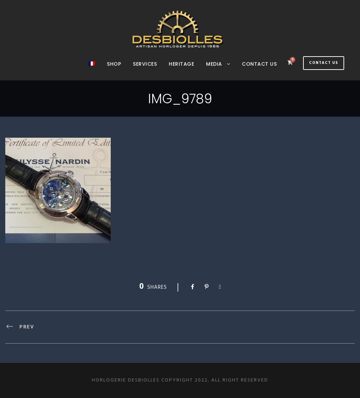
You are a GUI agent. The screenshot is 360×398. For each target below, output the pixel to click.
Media (214, 63)
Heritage (181, 63)
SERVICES (145, 63)
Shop (114, 63)
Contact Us (323, 63)
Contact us (259, 63)
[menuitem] (92, 70)
